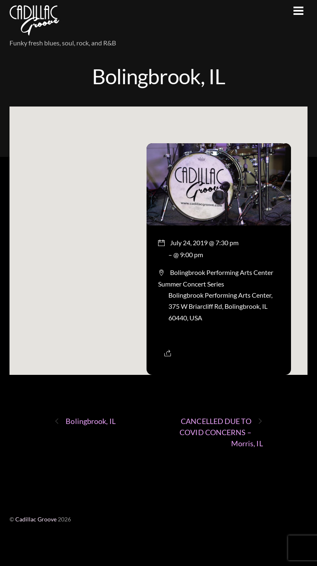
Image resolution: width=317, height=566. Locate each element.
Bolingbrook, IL (158, 76)
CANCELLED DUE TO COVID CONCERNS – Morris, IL (221, 432)
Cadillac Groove (36, 519)
